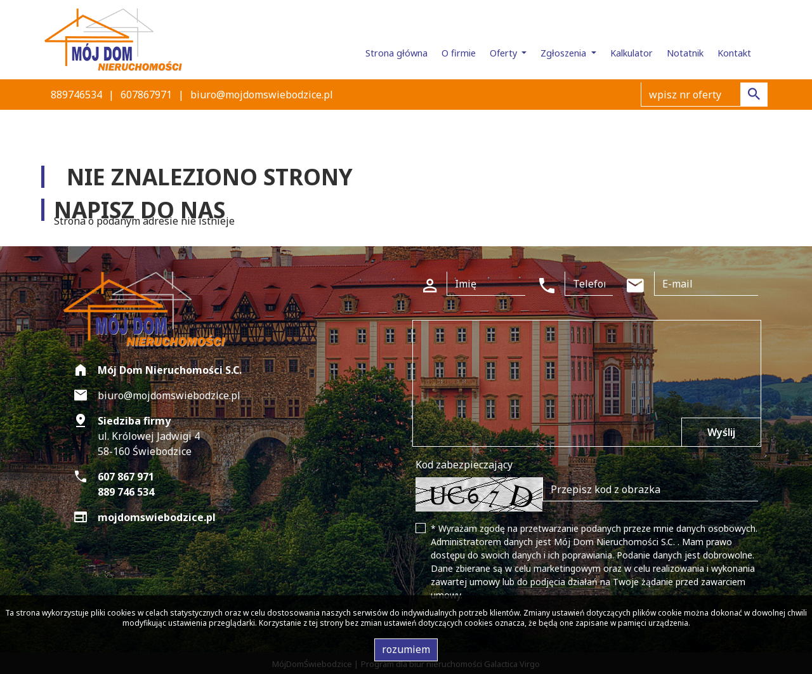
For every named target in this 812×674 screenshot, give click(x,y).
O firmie (459, 53)
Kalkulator (631, 53)
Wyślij (721, 432)
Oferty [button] (505, 53)
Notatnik (685, 53)
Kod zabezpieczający (464, 465)
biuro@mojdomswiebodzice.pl (261, 95)
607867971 (146, 95)
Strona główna (396, 53)
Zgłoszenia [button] (564, 53)
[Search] (704, 95)
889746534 (76, 95)
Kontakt (734, 53)
